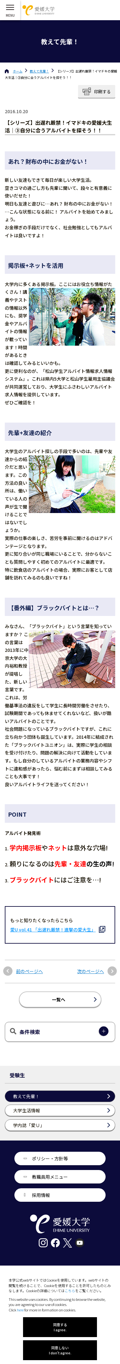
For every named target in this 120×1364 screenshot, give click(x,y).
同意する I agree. (60, 1327)
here (20, 1309)
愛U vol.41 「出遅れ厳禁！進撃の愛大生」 (53, 929)
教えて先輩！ (39, 71)
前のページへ (29, 971)
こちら (70, 1290)
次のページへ (90, 971)
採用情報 (41, 1195)
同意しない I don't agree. (60, 1350)
